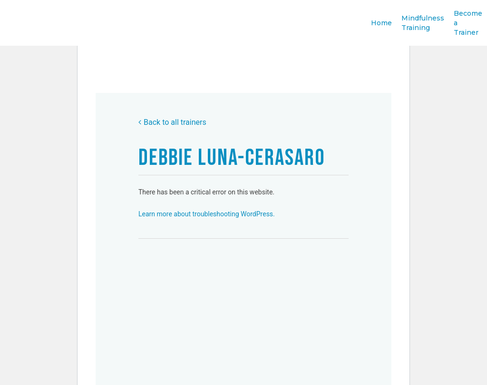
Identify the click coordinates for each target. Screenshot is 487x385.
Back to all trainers (172, 122)
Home (381, 30)
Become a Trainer (468, 30)
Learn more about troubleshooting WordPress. (206, 214)
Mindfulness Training (422, 30)
